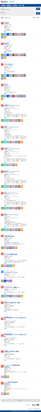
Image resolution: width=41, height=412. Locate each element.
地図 (5, 31)
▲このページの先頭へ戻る (34, 408)
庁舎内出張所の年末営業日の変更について (14, 244)
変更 (38, 8)
